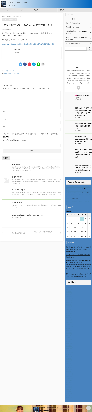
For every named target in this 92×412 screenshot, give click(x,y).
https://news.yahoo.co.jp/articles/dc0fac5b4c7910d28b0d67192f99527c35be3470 (26, 44)
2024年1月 (69, 341)
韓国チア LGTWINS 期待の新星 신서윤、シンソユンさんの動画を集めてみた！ (83, 152)
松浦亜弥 (16, 73)
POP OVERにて (17, 164)
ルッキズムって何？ (18, 189)
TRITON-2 (12, 5)
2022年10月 (69, 373)
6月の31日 (68, 196)
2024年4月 (69, 334)
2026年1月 (69, 289)
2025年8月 (69, 300)
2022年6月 (69, 382)
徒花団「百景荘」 (18, 177)
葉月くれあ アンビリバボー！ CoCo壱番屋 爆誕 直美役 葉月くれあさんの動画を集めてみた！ (78, 246)
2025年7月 (69, 302)
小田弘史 (86, 198)
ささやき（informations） (10, 70)
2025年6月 (69, 304)
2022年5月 (69, 384)
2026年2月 (69, 287)
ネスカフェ (11, 73)
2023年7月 (69, 354)
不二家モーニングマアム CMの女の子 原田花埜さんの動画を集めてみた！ (78, 188)
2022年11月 (69, 371)
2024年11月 (69, 319)
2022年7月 (69, 379)
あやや (5, 73)
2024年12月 (69, 317)
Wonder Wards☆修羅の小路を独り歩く (49, 402)
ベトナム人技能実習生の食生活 (74, 198)
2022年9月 (69, 375)
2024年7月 (69, 328)
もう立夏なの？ (17, 202)
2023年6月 (69, 356)
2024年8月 (69, 325)
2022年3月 (69, 388)
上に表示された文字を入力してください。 (15, 139)
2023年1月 (69, 367)
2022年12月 (69, 369)
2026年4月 (69, 282)
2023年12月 (69, 343)
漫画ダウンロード (64, 10)
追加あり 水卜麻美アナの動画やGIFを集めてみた (28, 215)
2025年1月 (69, 315)
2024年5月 (69, 332)
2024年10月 (69, 321)
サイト (4, 126)
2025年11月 (69, 293)
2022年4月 (69, 386)
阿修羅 (36, 10)
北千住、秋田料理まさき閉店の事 (74, 192)
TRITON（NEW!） (7, 10)
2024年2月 (69, 338)
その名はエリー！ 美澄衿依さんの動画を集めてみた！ (78, 253)
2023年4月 (69, 360)
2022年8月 (69, 377)
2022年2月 (69, 390)
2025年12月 (69, 291)
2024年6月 (69, 330)
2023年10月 (69, 347)
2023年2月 (69, 364)
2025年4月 (69, 308)
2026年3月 (69, 284)
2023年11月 (69, 345)
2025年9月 (69, 297)
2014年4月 (69, 392)
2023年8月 (69, 351)
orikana (85, 189)
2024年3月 (69, 336)
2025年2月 (69, 313)
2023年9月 (69, 349)
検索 (89, 48)
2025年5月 (69, 306)
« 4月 (67, 236)
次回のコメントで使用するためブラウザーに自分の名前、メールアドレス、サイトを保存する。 (31, 133)
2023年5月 (69, 358)
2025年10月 (69, 295)
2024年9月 (69, 323)
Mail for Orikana (50, 10)
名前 (4, 111)
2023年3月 (69, 362)
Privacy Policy (21, 10)
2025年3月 (69, 310)
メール (5, 119)
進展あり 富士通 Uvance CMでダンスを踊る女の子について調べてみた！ (78, 184)
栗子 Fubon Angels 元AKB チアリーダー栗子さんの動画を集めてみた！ (83, 165)
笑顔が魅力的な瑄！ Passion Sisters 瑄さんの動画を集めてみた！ (83, 139)
